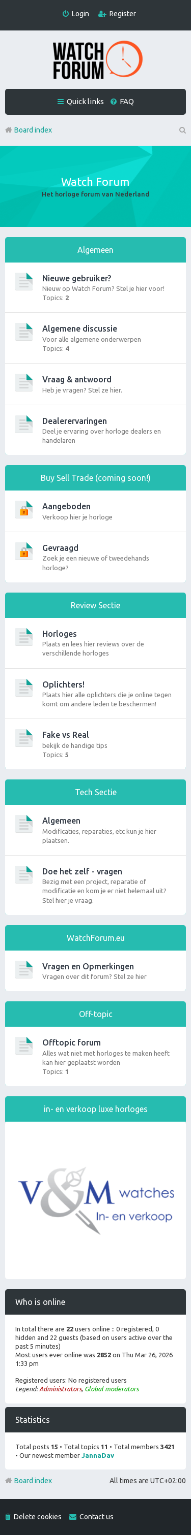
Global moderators (112, 1388)
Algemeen (95, 249)
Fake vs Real (65, 734)
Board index (33, 1481)
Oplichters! (63, 684)
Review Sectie (95, 605)
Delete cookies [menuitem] (38, 1517)
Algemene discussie (79, 328)
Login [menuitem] (80, 14)
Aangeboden (66, 506)
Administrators (60, 1388)
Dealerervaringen (74, 421)
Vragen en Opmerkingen (88, 966)
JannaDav (97, 1455)
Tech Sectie (96, 792)
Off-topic (96, 1014)
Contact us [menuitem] (96, 1517)
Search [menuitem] (182, 130)
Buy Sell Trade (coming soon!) (96, 477)
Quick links (85, 101)
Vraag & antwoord (77, 379)
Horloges (59, 633)
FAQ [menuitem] (127, 101)
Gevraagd (60, 547)
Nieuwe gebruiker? (76, 278)
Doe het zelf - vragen (82, 871)
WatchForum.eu (96, 937)
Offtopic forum (71, 1042)
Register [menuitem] (123, 14)
